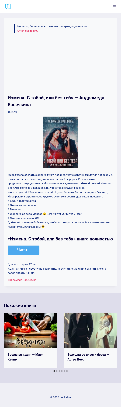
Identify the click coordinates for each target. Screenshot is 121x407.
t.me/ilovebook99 (27, 30)
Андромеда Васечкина (22, 280)
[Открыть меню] (114, 6)
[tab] (54, 371)
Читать (23, 250)
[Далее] (111, 340)
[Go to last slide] (9, 340)
